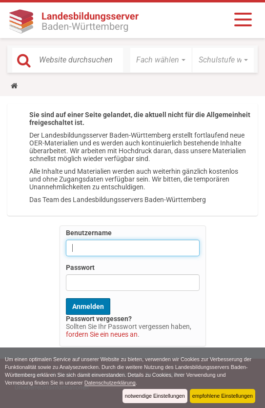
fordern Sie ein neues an (102, 334)
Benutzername (89, 233)
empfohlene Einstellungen (222, 396)
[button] (160, 60)
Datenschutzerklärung (110, 383)
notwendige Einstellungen (155, 396)
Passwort (80, 267)
